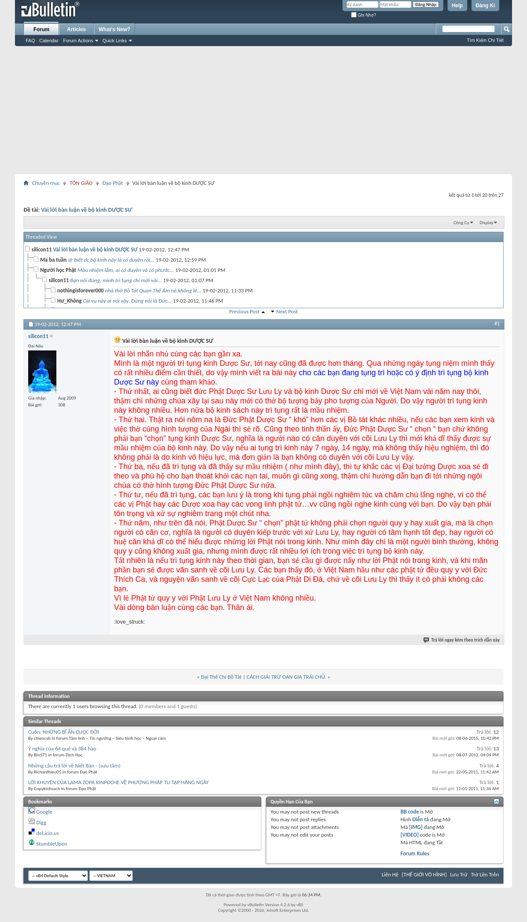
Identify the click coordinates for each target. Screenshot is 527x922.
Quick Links (114, 40)
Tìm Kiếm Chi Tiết (485, 40)
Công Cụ (461, 222)
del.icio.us (47, 833)
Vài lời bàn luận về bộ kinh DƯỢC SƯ (86, 209)
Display (486, 222)
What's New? (114, 29)
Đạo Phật (112, 183)
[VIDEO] (410, 835)
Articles (76, 29)
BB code (410, 811)
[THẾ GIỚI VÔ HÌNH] (424, 874)
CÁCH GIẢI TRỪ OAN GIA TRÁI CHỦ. (286, 677)
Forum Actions (78, 40)
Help (457, 6)
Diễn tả (421, 819)
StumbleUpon (51, 843)
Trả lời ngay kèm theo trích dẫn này (462, 640)
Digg (41, 822)
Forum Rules (415, 853)
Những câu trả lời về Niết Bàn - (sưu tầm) (74, 765)
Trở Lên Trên (485, 874)
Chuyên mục (46, 183)
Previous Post (244, 311)
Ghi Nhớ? (363, 15)
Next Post (287, 311)
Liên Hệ (390, 874)
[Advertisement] (263, 110)
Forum (41, 29)
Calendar (49, 40)
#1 (497, 324)
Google (44, 811)
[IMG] (416, 827)
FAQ (30, 40)
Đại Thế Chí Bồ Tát (221, 677)
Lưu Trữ (459, 874)
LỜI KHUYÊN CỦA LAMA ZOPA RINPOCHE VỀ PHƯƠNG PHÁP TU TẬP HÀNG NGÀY (118, 782)
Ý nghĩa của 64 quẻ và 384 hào (62, 748)
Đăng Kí (485, 6)
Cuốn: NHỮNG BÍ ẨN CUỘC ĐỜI (63, 732)
